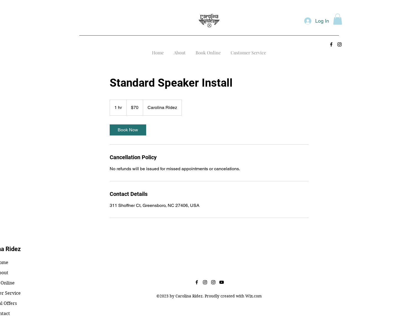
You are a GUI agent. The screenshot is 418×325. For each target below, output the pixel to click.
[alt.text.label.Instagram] (339, 44)
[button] (337, 19)
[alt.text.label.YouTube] (221, 282)
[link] (128, 129)
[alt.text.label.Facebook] (331, 44)
